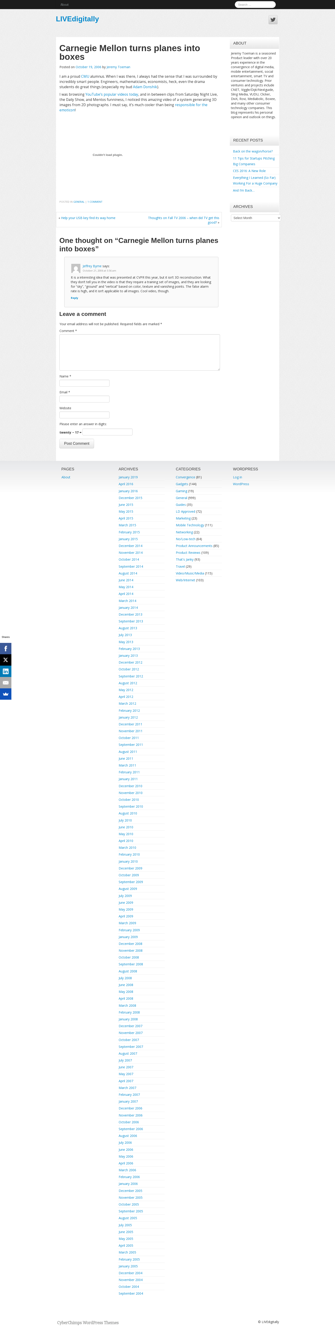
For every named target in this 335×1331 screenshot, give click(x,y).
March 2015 (127, 525)
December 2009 (130, 868)
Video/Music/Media (190, 573)
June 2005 (126, 1232)
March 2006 (127, 1170)
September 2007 (131, 1046)
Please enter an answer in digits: (83, 424)
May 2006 (126, 1156)
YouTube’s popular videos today (111, 94)
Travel (180, 566)
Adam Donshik (145, 87)
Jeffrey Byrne (92, 266)
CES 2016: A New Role (249, 171)
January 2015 (128, 539)
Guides (181, 504)
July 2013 (125, 635)
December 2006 (130, 1108)
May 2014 (126, 587)
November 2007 (131, 1033)
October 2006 (129, 1122)
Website (65, 408)
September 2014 (131, 566)
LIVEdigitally (77, 19)
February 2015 (129, 532)
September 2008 (131, 964)
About (65, 4)
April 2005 (126, 1245)
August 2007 (128, 1053)
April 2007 (126, 1081)
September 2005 (131, 1211)
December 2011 (130, 724)
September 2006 (131, 1129)
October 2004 (129, 1286)
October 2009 (129, 875)
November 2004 (131, 1280)
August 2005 (128, 1218)
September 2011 (131, 744)
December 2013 (130, 614)
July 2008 (125, 978)
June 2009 (126, 902)
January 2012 (128, 717)
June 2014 (126, 580)
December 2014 (130, 546)
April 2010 (126, 841)
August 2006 (128, 1136)
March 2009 (127, 923)
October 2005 (129, 1204)
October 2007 (129, 1040)
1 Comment (94, 201)
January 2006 (128, 1183)
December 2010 (130, 786)
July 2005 (125, 1225)
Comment (68, 331)
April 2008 (126, 998)
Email (64, 392)
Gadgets (182, 484)
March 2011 (127, 765)
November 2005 (131, 1197)
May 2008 (126, 991)
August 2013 (128, 628)
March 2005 (127, 1252)
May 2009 (126, 909)
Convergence (185, 477)
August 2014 (128, 573)
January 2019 (128, 477)
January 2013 (128, 655)
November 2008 (131, 950)
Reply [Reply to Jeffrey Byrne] (74, 298)
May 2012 (126, 690)
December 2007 (130, 1026)
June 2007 (126, 1067)
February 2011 (129, 772)
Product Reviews (188, 552)
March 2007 (127, 1088)
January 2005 (128, 1266)
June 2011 (126, 758)
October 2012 (129, 669)
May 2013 (126, 642)
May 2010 (126, 834)
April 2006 (126, 1163)
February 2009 (129, 930)
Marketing (183, 518)
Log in (237, 477)
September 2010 (131, 806)
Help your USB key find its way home (88, 218)
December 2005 (130, 1191)
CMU (85, 76)
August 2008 (128, 971)
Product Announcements (194, 546)
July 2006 (125, 1142)
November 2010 (131, 793)
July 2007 (125, 1060)
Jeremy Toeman (118, 67)
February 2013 (129, 649)
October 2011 (129, 738)
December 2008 (130, 943)
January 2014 (128, 607)
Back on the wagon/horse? (253, 151)
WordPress (241, 484)
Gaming (181, 491)
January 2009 (128, 937)
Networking (184, 532)
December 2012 (130, 662)
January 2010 (128, 861)
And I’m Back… (244, 190)
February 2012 (129, 710)
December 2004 (130, 1273)
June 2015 (126, 504)
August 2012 (128, 683)
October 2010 (129, 799)
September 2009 (131, 882)
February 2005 (129, 1259)
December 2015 (130, 498)
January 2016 (128, 491)
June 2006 (126, 1149)
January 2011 (128, 779)
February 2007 (129, 1094)
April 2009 (126, 916)
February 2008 (129, 1012)
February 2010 (129, 854)
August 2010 (128, 813)
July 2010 (125, 820)
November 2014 (131, 552)
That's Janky (185, 559)
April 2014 (126, 594)
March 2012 (127, 703)
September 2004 (131, 1293)
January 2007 (128, 1101)
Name (65, 376)
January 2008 (128, 1019)
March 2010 (127, 847)
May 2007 (126, 1074)
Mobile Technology (190, 525)
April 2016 (126, 484)
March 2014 (127, 601)
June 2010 (126, 827)
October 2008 (129, 957)
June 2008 (126, 985)
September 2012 (131, 676)
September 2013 (131, 621)
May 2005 (126, 1238)
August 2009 (128, 889)
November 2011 (131, 731)
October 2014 (129, 559)
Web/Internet (185, 580)
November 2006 (131, 1115)
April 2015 (126, 518)
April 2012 (126, 696)
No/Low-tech (185, 539)
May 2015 (126, 511)
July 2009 (125, 896)
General (78, 201)
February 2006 (129, 1177)
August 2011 (128, 751)
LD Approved (185, 511)
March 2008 (127, 1005)
